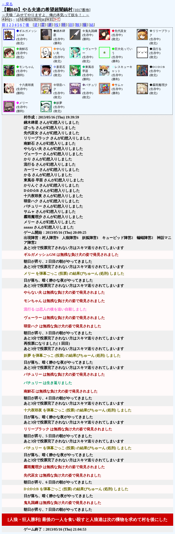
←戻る (7, 4)
